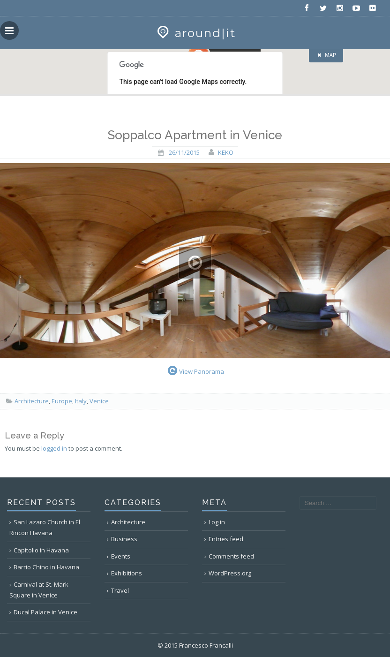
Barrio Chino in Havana (46, 567)
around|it (195, 33)
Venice (99, 401)
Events (120, 556)
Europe (62, 401)
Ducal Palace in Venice (45, 612)
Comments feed (231, 556)
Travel (120, 590)
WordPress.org (230, 573)
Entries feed (226, 539)
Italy (81, 401)
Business (124, 539)
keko (225, 152)
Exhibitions (126, 573)
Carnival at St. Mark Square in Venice (38, 589)
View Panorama (195, 370)
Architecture (32, 401)
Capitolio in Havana (41, 550)
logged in (54, 448)
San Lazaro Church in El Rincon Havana (44, 527)
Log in (217, 522)
